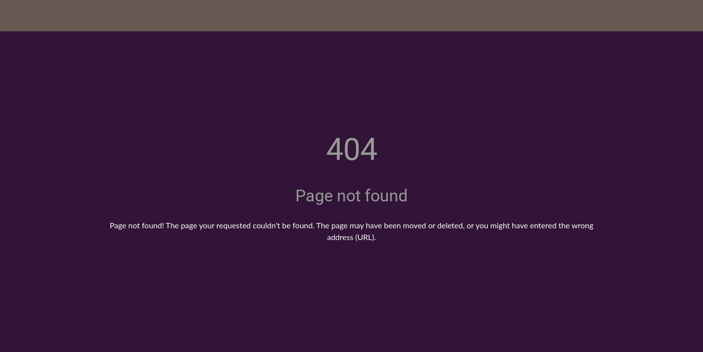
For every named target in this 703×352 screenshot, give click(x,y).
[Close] (19, 16)
